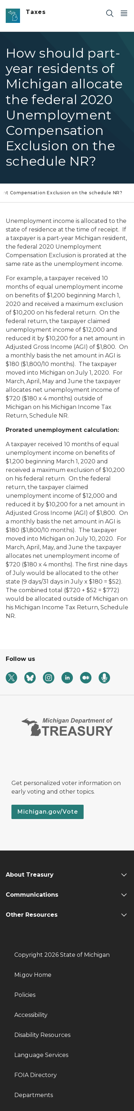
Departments (33, 1095)
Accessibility (31, 1015)
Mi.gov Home (32, 974)
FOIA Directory (35, 1075)
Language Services (41, 1055)
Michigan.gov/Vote (47, 811)
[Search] (109, 13)
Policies (24, 994)
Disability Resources (42, 1035)
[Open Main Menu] (124, 13)
